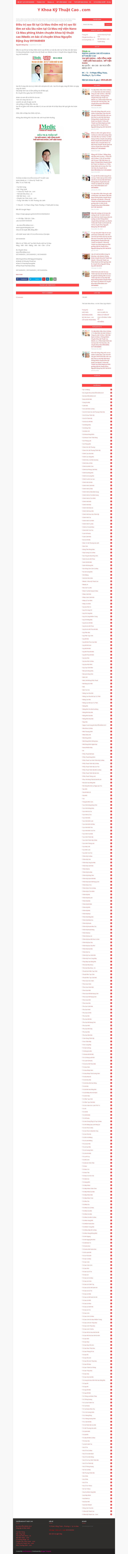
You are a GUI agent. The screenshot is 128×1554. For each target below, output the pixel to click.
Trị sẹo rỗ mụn (97, 1364)
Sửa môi (97, 795)
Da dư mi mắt (97, 540)
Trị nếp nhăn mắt (97, 1195)
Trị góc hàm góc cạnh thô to (97, 1105)
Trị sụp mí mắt (97, 1393)
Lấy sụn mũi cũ (97, 607)
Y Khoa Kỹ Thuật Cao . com (64, 9)
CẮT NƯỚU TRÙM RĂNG (89, 320)
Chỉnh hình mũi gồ (97, 508)
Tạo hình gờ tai (97, 811)
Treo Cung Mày (97, 1045)
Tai (97, 798)
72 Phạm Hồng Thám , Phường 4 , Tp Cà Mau (64, 1526)
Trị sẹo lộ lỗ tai (97, 1271)
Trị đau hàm (97, 1067)
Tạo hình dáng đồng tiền (97, 805)
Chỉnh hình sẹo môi (97, 511)
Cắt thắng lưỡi (97, 441)
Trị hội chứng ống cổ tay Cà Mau (97, 1121)
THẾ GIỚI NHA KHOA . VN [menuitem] (82, 2)
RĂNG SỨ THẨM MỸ (103, 315)
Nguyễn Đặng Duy (22, 45)
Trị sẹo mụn (97, 1342)
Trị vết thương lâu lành (97, 1428)
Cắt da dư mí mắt (97, 421)
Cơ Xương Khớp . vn (88, 40)
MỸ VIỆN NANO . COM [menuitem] (64, 2)
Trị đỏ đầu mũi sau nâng (97, 1083)
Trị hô (97, 1108)
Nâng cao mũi (97, 699)
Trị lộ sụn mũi (97, 1144)
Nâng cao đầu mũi (97, 693)
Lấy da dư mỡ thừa (97, 626)
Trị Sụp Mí (97, 1386)
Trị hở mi (97, 1112)
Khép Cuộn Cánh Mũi (97, 597)
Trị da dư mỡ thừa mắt (97, 1064)
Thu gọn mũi (97, 1032)
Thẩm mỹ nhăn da (97, 920)
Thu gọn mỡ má (97, 1019)
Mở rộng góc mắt (97, 683)
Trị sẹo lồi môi (97, 1300)
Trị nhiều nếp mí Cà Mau (97, 1230)
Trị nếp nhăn (97, 1185)
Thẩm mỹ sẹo (97, 933)
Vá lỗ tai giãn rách (97, 1454)
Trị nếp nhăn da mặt (97, 1192)
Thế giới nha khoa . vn (88, 37)
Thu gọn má (97, 1016)
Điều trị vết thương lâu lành (97, 543)
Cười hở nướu (97, 533)
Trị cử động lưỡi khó (97, 1057)
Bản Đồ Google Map (55, 1534)
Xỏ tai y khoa (97, 1489)
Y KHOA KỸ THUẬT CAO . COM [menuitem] (65, 6)
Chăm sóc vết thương (97, 447)
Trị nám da (97, 1179)
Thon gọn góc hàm (97, 981)
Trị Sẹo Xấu (97, 1374)
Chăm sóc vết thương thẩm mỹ (97, 450)
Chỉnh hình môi (97, 501)
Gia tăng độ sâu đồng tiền (97, 556)
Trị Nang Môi (97, 1182)
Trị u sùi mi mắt (97, 1422)
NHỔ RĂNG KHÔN (87, 315)
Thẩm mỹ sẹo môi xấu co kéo (97, 939)
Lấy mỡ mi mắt (97, 648)
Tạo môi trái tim (97, 853)
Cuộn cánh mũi (97, 536)
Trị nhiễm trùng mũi (97, 1227)
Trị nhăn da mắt (97, 1211)
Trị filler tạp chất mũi (97, 1102)
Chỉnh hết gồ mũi (97, 482)
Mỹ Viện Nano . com (103, 39)
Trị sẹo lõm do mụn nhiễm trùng (97, 1319)
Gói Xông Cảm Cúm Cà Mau (97, 568)
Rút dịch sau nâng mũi (97, 782)
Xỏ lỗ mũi (97, 1476)
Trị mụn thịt (97, 1172)
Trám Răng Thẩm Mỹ (97, 1038)
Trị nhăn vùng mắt (97, 1220)
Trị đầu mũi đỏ (97, 1076)
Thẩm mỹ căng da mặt (97, 862)
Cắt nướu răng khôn (97, 434)
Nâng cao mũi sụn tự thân (97, 703)
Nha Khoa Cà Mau (97, 728)
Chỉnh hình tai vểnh (97, 520)
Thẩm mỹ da (97, 869)
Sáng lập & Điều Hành (23, 1528)
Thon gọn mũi (97, 1003)
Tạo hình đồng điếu (97, 808)
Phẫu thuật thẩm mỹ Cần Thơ (97, 767)
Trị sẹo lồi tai (97, 1310)
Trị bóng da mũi (97, 1051)
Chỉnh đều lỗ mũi (97, 463)
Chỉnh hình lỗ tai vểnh (97, 498)
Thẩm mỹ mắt (97, 901)
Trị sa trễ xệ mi (97, 1255)
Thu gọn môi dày (97, 1029)
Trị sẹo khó (97, 1268)
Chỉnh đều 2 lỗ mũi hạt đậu (97, 460)
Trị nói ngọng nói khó (97, 1239)
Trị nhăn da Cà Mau (97, 1207)
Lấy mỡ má (97, 639)
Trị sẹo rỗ (97, 1354)
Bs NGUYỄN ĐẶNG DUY (97, 396)
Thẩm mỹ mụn (97, 914)
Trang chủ (85, 35)
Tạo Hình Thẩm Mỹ (97, 837)
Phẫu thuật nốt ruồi (97, 754)
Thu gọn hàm (97, 1009)
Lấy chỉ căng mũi (97, 613)
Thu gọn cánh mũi (97, 1006)
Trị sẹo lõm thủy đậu (97, 1326)
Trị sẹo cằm (97, 1262)
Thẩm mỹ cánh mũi (97, 866)
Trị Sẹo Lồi (97, 1275)
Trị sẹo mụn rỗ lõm (97, 1345)
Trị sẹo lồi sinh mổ (97, 1307)
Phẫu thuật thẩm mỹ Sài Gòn (97, 773)
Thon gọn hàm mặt (97, 987)
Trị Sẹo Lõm (97, 1313)
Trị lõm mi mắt (97, 1153)
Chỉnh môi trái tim (97, 530)
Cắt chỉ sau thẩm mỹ (97, 415)
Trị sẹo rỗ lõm (97, 1358)
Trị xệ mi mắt (97, 1431)
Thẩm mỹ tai (97, 952)
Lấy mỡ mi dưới (97, 645)
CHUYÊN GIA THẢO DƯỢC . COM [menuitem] (41, 6)
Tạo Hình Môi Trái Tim (97, 830)
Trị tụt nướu (97, 1406)
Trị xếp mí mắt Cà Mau (97, 1438)
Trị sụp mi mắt (97, 1390)
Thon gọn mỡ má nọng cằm (97, 993)
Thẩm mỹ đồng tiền (97, 875)
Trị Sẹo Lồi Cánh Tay (97, 1284)
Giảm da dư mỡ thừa (97, 559)
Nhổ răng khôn (97, 738)
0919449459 (70, 1530)
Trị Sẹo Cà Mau (97, 1259)
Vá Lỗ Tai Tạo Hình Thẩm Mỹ (97, 1460)
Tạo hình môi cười (97, 821)
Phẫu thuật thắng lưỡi (97, 776)
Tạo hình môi (97, 818)
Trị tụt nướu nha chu (97, 1409)
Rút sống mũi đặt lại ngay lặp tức (97, 786)
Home (18, 19)
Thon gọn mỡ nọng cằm (97, 997)
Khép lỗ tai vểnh (97, 600)
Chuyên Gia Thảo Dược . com (25, 1541)
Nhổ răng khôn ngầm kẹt (97, 744)
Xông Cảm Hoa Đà (97, 1508)
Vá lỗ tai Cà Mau (97, 1450)
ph (97, 751)
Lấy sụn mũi (97, 658)
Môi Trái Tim (97, 690)
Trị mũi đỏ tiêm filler (97, 1163)
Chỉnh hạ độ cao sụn (97, 479)
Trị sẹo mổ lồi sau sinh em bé (97, 1332)
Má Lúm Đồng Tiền (97, 674)
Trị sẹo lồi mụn (97, 1303)
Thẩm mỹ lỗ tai (97, 885)
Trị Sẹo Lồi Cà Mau (97, 1278)
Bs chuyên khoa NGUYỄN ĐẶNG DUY (97, 393)
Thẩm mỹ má (97, 894)
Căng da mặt (97, 402)
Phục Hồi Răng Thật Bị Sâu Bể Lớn (97, 779)
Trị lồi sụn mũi (97, 1147)
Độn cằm (97, 546)
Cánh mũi (97, 405)
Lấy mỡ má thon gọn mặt (97, 642)
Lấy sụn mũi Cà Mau (97, 661)
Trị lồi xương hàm (97, 1150)
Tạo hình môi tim (97, 827)
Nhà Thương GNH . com (24, 1545)
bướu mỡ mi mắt (97, 399)
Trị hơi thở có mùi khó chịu (97, 1131)
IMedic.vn (100, 310)
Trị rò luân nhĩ (97, 1252)
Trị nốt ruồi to (97, 1243)
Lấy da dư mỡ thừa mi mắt (97, 629)
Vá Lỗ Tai (97, 1447)
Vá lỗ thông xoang (97, 1466)
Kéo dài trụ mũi (97, 588)
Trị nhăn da (97, 1204)
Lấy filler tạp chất (97, 635)
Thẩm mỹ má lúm (97, 898)
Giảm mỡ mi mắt (97, 562)
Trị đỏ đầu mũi (97, 1080)
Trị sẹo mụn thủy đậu (97, 1348)
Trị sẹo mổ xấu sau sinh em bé (97, 1335)
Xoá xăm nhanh (97, 1505)
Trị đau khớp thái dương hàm (97, 1073)
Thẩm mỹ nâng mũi (97, 917)
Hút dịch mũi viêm (97, 578)
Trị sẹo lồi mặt (97, 1294)
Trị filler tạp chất (97, 1099)
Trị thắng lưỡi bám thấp (97, 1396)
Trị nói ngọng (97, 1236)
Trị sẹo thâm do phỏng (97, 1367)
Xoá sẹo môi (97, 1501)
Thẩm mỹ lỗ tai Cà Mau (97, 888)
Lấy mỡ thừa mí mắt (97, 655)
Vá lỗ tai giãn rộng (97, 1457)
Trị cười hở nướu (97, 1060)
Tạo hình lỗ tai (97, 814)
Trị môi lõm (97, 1160)
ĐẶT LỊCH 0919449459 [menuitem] (26, 2)
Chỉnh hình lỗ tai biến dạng (97, 495)
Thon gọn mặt (97, 990)
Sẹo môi (97, 789)
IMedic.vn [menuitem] (51, 2)
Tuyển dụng (101, 41)
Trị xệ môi (97, 1434)
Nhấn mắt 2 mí (97, 735)
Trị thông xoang (97, 1399)
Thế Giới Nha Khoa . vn (23, 1536)
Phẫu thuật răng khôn (97, 757)
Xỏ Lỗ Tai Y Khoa (97, 1485)
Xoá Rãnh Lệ (97, 1498)
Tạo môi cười (97, 850)
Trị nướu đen (97, 1246)
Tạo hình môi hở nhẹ (97, 824)
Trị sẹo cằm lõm (97, 1265)
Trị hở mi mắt (97, 1115)
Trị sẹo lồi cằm (97, 1281)
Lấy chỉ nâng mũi (97, 620)
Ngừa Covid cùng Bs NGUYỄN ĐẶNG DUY (97, 725)
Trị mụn (97, 1166)
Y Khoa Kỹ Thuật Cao (97, 1511)
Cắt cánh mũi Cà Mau (97, 409)
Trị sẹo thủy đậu (97, 1370)
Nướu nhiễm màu (97, 747)
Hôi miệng (97, 575)
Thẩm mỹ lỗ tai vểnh (97, 891)
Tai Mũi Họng (20, 1532)
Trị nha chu (97, 1201)
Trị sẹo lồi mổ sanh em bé (97, 1297)
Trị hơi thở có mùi (97, 1128)
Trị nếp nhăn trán (97, 1198)
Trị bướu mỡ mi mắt (97, 1054)
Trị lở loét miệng (97, 1140)
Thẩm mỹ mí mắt (97, 904)
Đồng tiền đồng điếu (97, 549)
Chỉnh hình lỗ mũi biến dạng (97, 492)
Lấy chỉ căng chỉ (97, 610)
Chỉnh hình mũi (97, 504)
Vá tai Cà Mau (97, 1470)
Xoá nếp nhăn (97, 1495)
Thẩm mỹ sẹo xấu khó (97, 945)
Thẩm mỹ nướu (97, 923)
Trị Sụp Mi (97, 1383)
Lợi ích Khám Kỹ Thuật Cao (104, 35)
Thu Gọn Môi (97, 1025)
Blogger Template (46, 1551)
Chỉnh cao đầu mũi (97, 453)
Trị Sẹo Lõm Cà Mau (97, 1316)
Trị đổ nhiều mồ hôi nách (97, 1092)
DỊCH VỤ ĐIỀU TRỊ (103, 312)
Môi (97, 687)
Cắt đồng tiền (97, 428)
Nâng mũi (97, 706)
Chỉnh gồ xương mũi (97, 476)
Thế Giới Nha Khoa (97, 965)
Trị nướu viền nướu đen (97, 1249)
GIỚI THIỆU (85, 312)
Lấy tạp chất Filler (97, 667)
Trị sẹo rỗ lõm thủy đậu (97, 1361)
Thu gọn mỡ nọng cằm (97, 1022)
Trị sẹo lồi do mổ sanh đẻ (97, 1287)
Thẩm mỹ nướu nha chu (97, 926)
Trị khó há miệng (97, 1137)
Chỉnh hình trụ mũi (97, 524)
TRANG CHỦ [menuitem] (41, 2)
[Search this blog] (93, 24)
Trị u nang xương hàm (97, 1418)
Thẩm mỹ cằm (97, 859)
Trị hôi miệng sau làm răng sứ (97, 1124)
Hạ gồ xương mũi (97, 572)
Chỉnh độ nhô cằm (97, 466)
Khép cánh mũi (97, 594)
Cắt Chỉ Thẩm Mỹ (97, 418)
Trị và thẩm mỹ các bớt (97, 1425)
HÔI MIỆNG (101, 321)
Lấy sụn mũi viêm (97, 664)
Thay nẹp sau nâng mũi (97, 961)
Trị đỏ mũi (97, 1086)
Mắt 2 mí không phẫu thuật (97, 680)
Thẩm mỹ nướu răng (97, 929)
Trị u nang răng (97, 1415)
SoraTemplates (27, 1551)
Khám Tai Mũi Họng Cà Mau (97, 591)
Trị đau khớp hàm (97, 1070)
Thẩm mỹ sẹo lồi (97, 936)
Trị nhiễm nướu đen (97, 1223)
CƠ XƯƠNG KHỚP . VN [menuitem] (101, 2)
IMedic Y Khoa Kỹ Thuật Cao (97, 581)
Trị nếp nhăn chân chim (97, 1188)
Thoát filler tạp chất (97, 974)
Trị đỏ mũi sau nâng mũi (97, 1089)
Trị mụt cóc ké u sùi (97, 1176)
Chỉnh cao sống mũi (97, 457)
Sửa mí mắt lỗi (97, 792)
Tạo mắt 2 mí (97, 846)
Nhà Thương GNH (97, 731)
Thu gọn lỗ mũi (97, 1013)
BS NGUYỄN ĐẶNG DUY (24, 1526)
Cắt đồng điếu (97, 425)
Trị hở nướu (97, 1118)
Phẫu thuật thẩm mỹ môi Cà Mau (97, 770)
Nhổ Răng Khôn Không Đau (97, 741)
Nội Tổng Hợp (20, 1534)
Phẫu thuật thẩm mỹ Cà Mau (97, 763)
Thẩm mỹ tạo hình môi (97, 955)
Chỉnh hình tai (97, 517)
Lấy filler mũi (97, 632)
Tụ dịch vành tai (97, 1444)
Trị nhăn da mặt (97, 1214)
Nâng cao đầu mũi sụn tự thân (97, 696)
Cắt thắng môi (97, 444)
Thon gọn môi (97, 1000)
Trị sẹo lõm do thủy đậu (97, 1323)
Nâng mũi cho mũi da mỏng (97, 709)
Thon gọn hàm (97, 984)
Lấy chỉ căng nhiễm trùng (97, 616)
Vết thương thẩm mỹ (97, 1473)
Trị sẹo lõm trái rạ (97, 1329)
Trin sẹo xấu (97, 1441)
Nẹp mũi (97, 722)
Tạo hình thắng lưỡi (97, 843)
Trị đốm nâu (97, 1096)
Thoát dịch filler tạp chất (97, 971)
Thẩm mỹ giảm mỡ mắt (97, 878)
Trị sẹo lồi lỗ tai (97, 1291)
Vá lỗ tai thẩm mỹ (97, 1463)
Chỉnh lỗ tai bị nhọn (97, 527)
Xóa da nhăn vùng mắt (97, 1492)
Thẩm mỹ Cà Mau (97, 856)
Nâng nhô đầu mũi (97, 719)
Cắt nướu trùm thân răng (97, 437)
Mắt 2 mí (97, 677)
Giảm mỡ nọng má (97, 565)
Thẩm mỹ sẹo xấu (97, 942)
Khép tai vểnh (97, 604)
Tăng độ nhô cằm (97, 802)
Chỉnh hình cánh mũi (97, 485)
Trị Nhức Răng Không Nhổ (97, 1233)
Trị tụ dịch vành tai (97, 1402)
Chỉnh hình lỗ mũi (97, 489)
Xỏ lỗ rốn (97, 1479)
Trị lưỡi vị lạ (97, 1156)
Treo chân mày (97, 1041)
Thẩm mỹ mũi (97, 910)
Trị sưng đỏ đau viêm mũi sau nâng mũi (97, 1380)
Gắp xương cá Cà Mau (97, 552)
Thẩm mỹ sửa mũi (97, 949)
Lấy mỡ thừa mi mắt (97, 651)
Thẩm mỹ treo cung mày (97, 958)
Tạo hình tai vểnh (97, 834)
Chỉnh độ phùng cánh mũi (97, 469)
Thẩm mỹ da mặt (97, 872)
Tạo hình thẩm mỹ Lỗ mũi (97, 840)
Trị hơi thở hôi (97, 1134)
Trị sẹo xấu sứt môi (97, 1377)
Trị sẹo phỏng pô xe (97, 1351)
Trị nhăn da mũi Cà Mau (97, 1217)
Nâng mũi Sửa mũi (97, 715)
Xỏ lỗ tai (97, 1482)
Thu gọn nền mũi (97, 1035)
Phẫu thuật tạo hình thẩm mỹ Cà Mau (97, 760)
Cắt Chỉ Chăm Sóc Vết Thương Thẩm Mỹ (97, 412)
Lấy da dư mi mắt (97, 623)
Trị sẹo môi (97, 1339)
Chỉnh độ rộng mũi (97, 473)
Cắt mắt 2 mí (97, 431)
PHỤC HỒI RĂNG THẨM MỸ (104, 318)
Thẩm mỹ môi (97, 907)
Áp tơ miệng (97, 389)
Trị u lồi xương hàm (97, 1412)
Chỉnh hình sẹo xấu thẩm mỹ (97, 514)
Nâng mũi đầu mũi (97, 712)
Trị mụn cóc (97, 1169)
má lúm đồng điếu (97, 671)
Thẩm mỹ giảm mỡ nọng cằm (97, 882)
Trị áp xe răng (97, 1048)
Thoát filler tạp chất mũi (97, 977)
